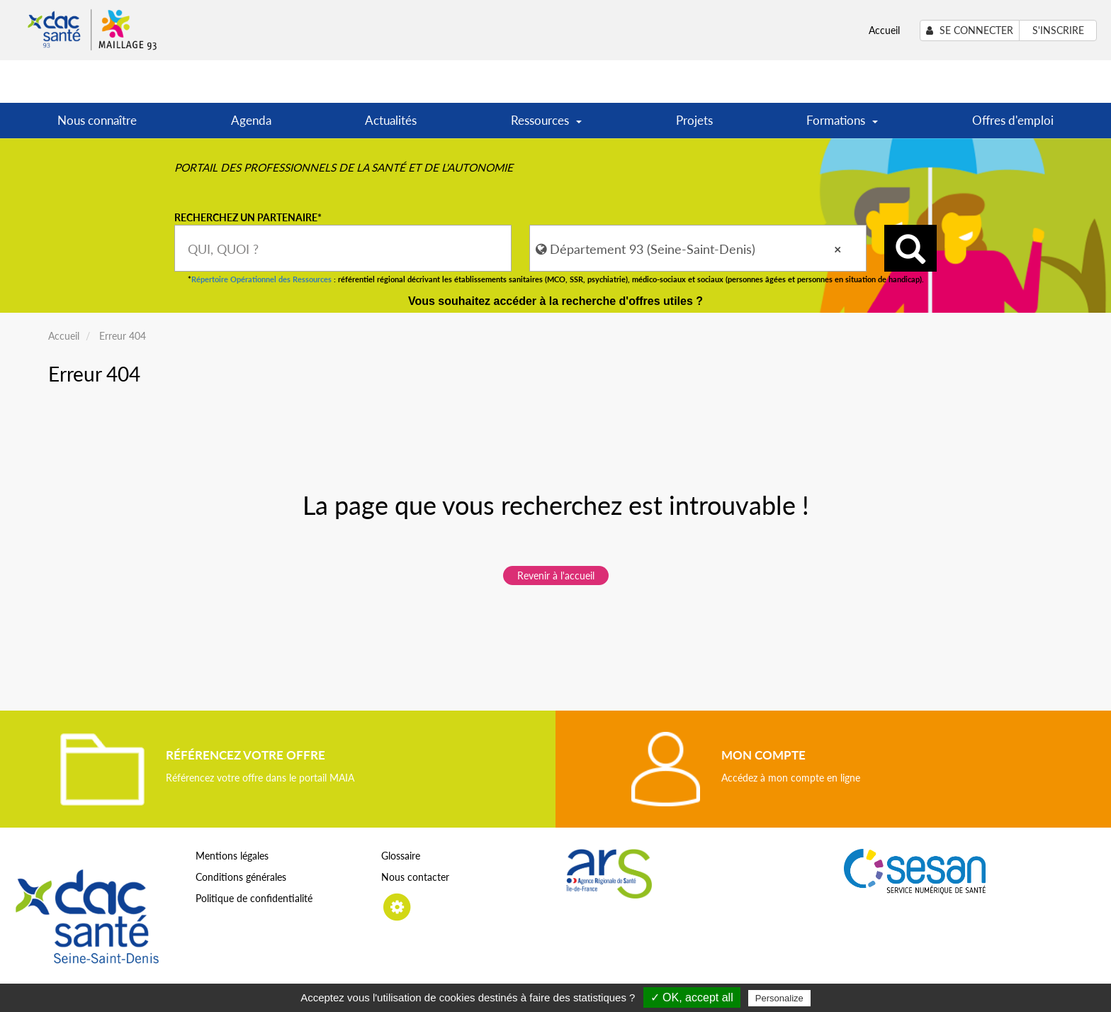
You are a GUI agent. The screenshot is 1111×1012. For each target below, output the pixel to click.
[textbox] (343, 248)
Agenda (251, 120)
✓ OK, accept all (691, 997)
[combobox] (343, 248)
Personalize (779, 998)
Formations (842, 125)
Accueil (884, 30)
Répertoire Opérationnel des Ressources (261, 279)
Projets (694, 120)
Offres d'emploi (1013, 120)
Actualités (391, 120)
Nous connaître (97, 120)
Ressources (546, 125)
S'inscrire (1058, 30)
